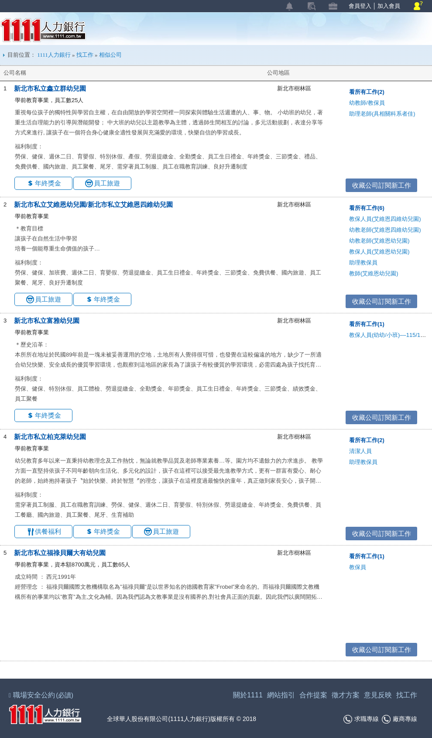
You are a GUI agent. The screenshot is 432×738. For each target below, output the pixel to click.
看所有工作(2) (366, 92)
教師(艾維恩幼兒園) (373, 273)
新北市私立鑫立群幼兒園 (50, 88)
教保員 (357, 567)
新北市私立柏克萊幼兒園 (50, 436)
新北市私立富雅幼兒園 (46, 320)
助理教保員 (363, 262)
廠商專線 (399, 719)
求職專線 (361, 719)
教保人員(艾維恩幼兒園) (379, 251)
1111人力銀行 (43, 30)
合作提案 (313, 695)
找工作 (84, 54)
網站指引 (281, 695)
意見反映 (378, 695)
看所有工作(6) (366, 208)
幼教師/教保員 (367, 103)
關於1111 (248, 695)
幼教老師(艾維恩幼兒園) (379, 240)
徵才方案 (346, 695)
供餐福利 (48, 531)
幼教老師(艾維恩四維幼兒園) (385, 230)
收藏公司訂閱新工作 (381, 185)
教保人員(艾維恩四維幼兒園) (385, 219)
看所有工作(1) (366, 324)
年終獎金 (48, 183)
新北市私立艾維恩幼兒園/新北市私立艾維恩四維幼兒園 (93, 204)
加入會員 (388, 6)
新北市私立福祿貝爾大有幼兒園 (60, 552)
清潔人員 (360, 451)
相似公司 (110, 54)
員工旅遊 (107, 183)
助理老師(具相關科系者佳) (382, 113)
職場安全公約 (41, 695)
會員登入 (360, 6)
